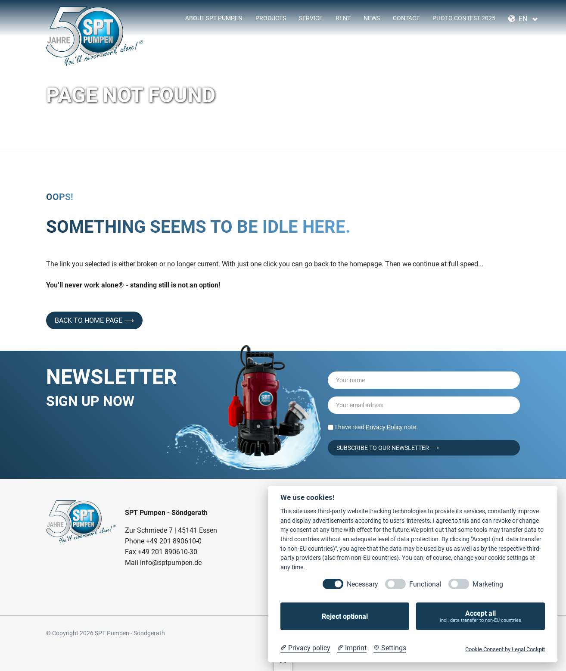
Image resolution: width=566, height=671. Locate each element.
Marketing (488, 584)
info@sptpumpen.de (171, 563)
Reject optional (345, 616)
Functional (425, 584)
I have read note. (376, 427)
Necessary (362, 584)
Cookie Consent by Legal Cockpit (505, 649)
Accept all (480, 616)
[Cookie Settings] (389, 648)
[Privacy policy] (305, 648)
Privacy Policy (384, 427)
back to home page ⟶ (94, 320)
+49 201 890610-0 (174, 541)
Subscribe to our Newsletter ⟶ (387, 447)
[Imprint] (352, 648)
